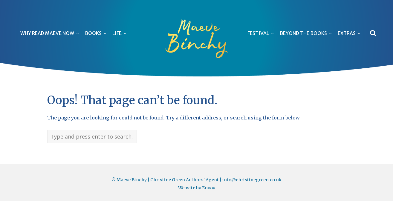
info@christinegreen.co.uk (252, 179)
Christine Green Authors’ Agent (184, 179)
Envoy (208, 188)
